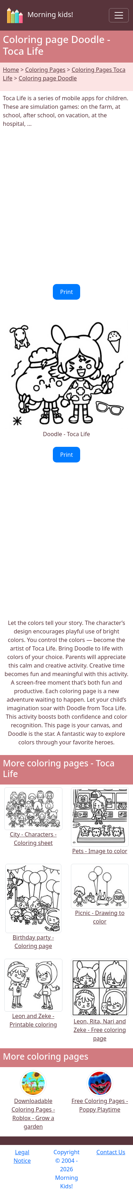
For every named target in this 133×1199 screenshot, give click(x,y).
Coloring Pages (45, 70)
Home (11, 70)
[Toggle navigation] (119, 15)
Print (66, 292)
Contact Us (110, 1152)
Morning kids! (38, 15)
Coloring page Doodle (48, 78)
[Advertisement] (66, 206)
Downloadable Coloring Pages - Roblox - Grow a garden (33, 1104)
